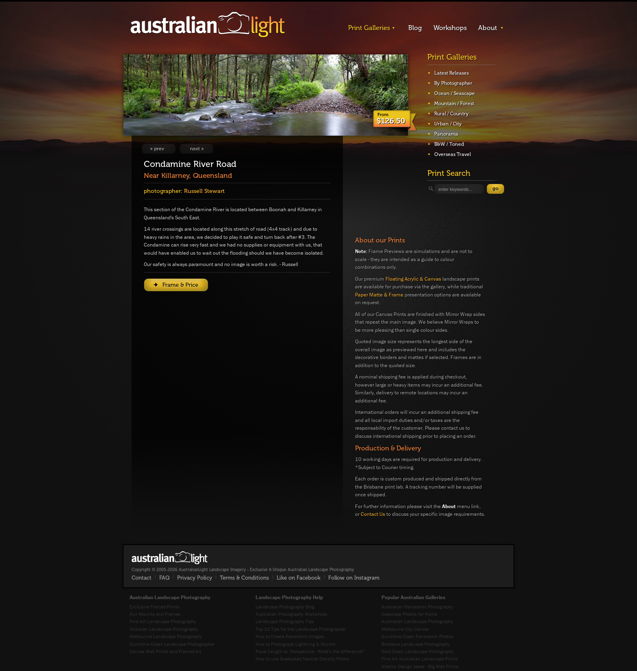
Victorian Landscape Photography (164, 629)
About (487, 28)
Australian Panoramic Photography (417, 607)
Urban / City (448, 124)
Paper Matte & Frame (379, 294)
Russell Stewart (204, 191)
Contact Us (373, 514)
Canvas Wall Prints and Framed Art (166, 651)
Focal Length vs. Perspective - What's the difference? (310, 651)
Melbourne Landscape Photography (166, 636)
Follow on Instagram (353, 578)
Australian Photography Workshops (291, 614)
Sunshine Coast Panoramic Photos (417, 636)
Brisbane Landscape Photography (415, 644)
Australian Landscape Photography (417, 621)
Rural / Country (451, 114)
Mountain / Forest (454, 103)
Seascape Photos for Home (409, 614)
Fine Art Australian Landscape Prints (419, 659)
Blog (415, 28)
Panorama (446, 134)
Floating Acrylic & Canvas (413, 278)
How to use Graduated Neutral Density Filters (302, 659)
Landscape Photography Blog (285, 607)
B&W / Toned (449, 144)
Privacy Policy (194, 578)
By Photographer (453, 83)
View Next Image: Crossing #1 (196, 149)
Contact (142, 578)
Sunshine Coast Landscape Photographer (172, 644)
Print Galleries (369, 28)
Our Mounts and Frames (155, 614)
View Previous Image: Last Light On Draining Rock (159, 149)
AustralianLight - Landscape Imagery (207, 25)
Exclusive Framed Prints (155, 607)
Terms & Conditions (244, 578)
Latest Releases (451, 73)
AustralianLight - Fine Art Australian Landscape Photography (170, 557)
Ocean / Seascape (454, 93)
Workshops (450, 28)
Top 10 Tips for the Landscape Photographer (301, 629)
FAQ (164, 578)
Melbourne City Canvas (405, 629)
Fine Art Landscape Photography (163, 621)
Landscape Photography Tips (285, 621)
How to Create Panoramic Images (290, 636)
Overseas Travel (452, 154)
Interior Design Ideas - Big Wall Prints (420, 666)
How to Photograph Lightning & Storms (296, 644)
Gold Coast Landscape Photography (417, 651)
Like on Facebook (299, 578)
